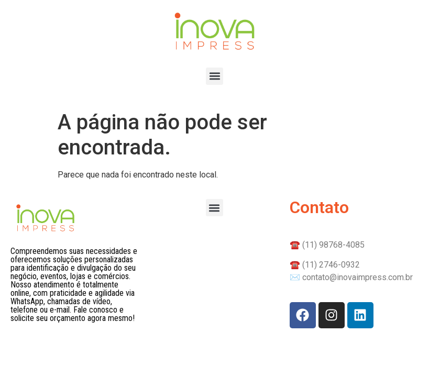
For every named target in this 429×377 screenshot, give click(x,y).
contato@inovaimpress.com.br (357, 277)
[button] (214, 76)
